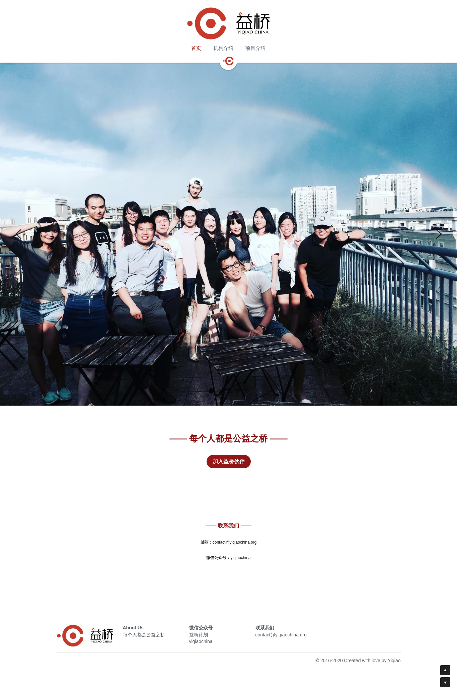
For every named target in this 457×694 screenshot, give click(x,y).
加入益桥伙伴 (229, 461)
